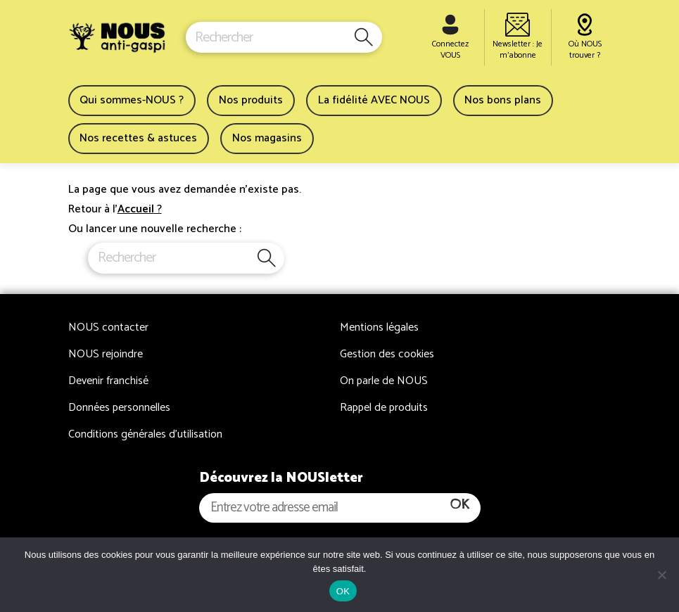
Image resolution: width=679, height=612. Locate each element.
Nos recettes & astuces (138, 138)
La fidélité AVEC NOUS (374, 100)
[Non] (661, 575)
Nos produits (251, 100)
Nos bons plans (502, 100)
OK (343, 591)
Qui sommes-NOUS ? (132, 100)
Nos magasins (267, 138)
